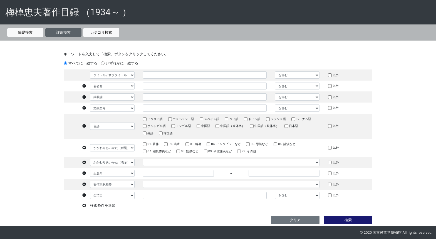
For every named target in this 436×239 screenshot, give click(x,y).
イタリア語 (155, 119)
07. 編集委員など (159, 151)
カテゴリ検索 (101, 32)
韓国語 (168, 133)
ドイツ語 (254, 119)
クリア (295, 220)
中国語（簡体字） (232, 126)
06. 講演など (287, 144)
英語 (150, 133)
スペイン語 (211, 119)
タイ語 (234, 119)
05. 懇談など (259, 144)
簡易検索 (25, 32)
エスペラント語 (183, 119)
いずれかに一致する (122, 63)
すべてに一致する (82, 63)
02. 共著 (174, 144)
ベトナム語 (303, 119)
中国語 (205, 126)
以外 (336, 75)
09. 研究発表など (220, 151)
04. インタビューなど (226, 144)
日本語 (293, 126)
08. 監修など (190, 151)
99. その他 (249, 151)
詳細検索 (63, 32)
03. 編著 (195, 144)
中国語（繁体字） (266, 126)
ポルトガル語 (156, 126)
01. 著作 (153, 144)
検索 (348, 220)
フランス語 (278, 119)
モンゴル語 (183, 126)
